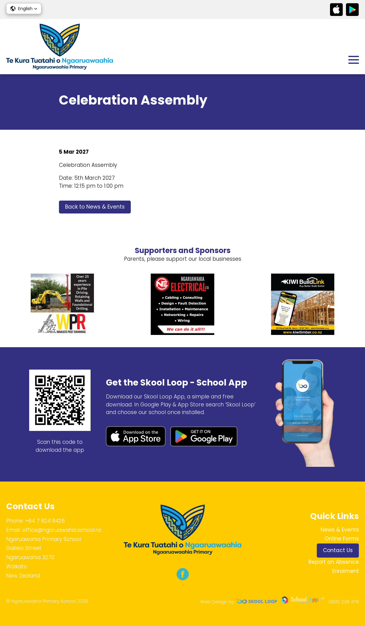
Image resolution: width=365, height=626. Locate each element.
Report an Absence (334, 562)
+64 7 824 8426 (45, 520)
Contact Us (338, 550)
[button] (23, 8)
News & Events (339, 529)
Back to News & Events (95, 206)
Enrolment (345, 571)
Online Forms (341, 538)
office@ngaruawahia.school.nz (61, 530)
